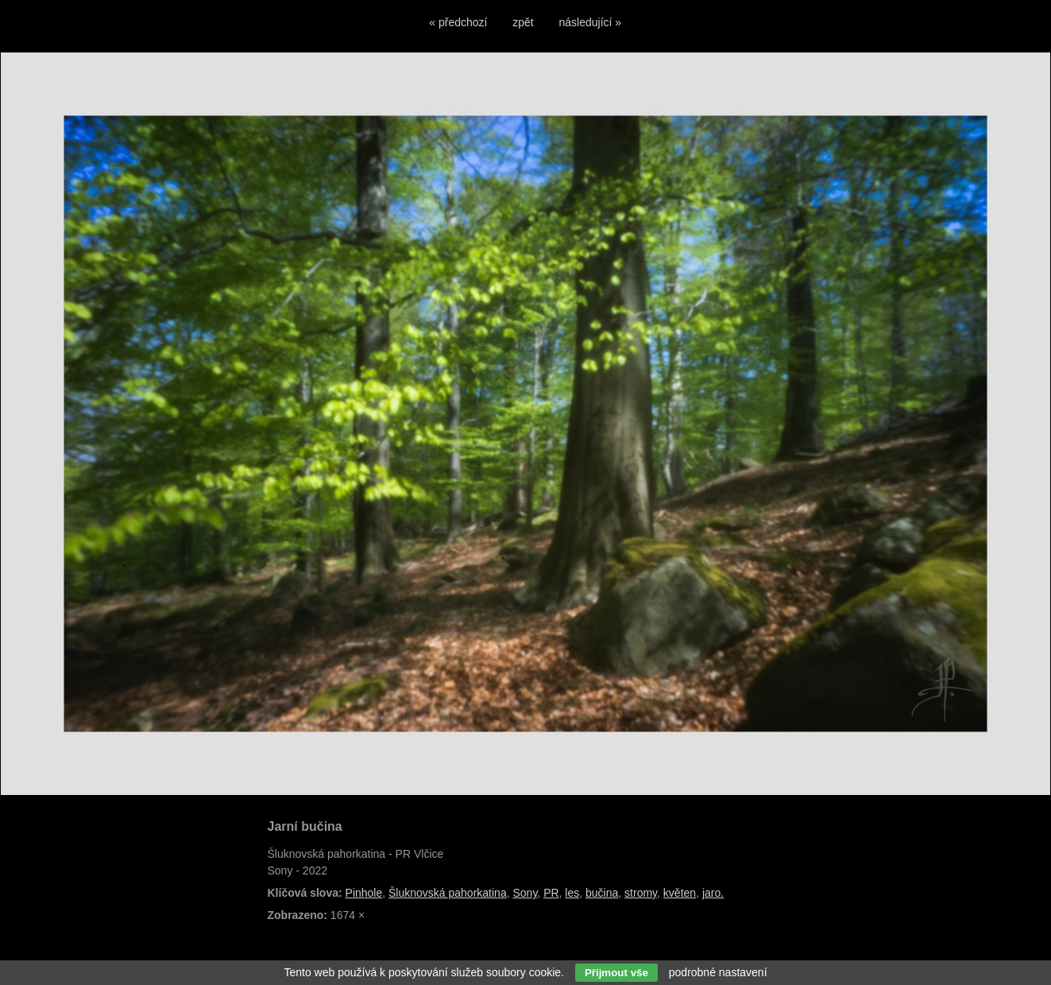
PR (550, 892)
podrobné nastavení (718, 972)
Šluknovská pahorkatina (447, 892)
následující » (590, 22)
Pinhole (364, 892)
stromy (640, 892)
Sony (524, 892)
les (572, 892)
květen (679, 892)
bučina (601, 892)
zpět (522, 22)
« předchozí (458, 22)
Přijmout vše (616, 973)
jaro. (713, 892)
